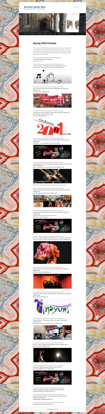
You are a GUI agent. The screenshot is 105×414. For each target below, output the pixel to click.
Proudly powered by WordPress (52, 409)
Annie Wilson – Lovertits (39, 143)
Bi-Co (50, 33)
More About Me (32, 33)
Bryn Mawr (39, 33)
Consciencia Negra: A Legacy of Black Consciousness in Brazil (48, 239)
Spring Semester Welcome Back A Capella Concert (45, 67)
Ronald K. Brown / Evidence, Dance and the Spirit (45, 215)
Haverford (45, 33)
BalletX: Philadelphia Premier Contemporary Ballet (45, 167)
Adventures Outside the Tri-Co (64, 33)
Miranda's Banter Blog (34, 7)
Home (25, 33)
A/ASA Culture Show (38, 91)
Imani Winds (36, 368)
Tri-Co (54, 33)
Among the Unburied (38, 346)
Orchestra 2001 (36, 115)
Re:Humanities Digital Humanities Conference (44, 323)
